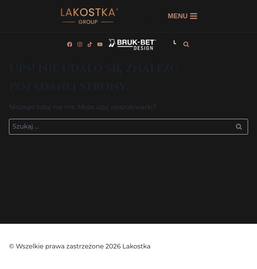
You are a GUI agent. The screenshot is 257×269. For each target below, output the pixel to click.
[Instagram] (80, 44)
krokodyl (143, 16)
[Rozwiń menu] (182, 16)
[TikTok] (90, 44)
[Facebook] (70, 44)
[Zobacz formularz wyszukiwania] (186, 44)
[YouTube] (100, 44)
